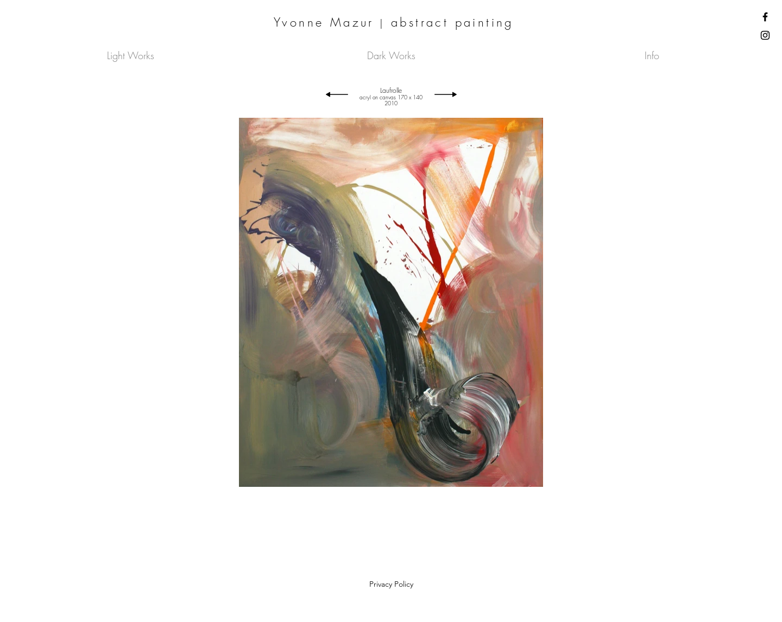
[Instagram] (765, 35)
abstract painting (452, 22)
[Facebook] (765, 17)
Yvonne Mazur (324, 22)
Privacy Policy (391, 584)
